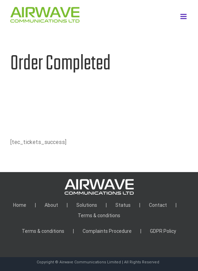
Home (19, 205)
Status (123, 205)
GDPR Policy (163, 231)
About (51, 205)
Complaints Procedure (107, 231)
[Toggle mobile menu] (184, 16)
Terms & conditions (99, 215)
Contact (158, 205)
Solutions (86, 205)
